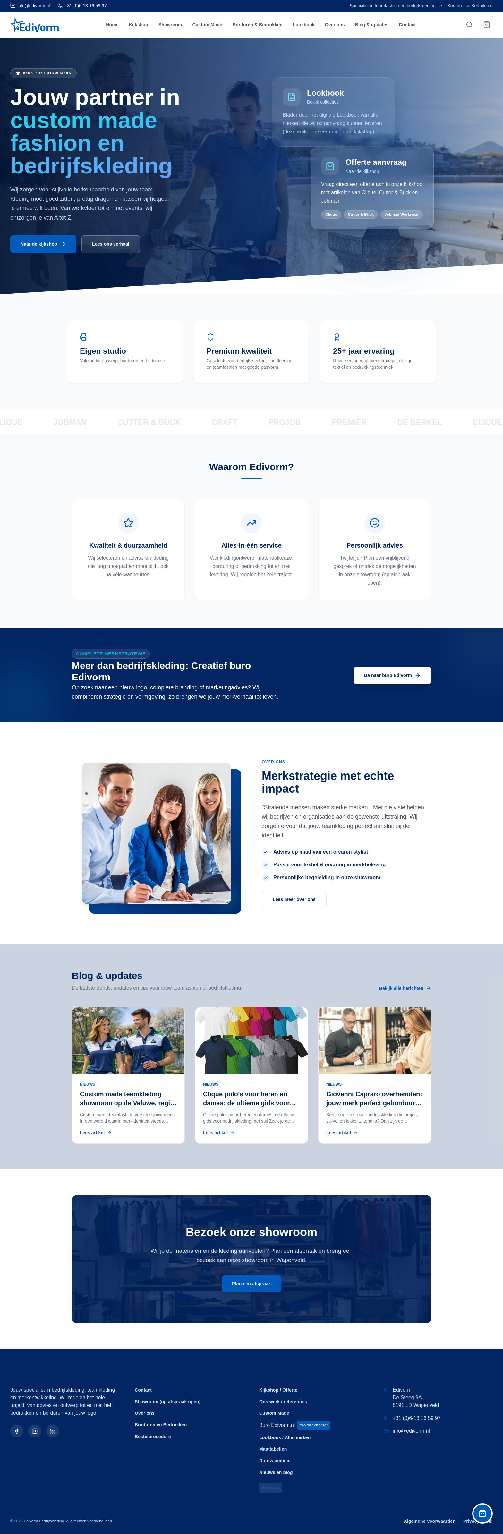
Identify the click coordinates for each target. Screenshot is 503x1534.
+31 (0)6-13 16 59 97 (417, 1418)
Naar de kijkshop (43, 244)
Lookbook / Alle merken (285, 1437)
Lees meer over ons (294, 899)
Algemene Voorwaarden (430, 1521)
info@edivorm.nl (411, 1431)
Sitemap (270, 1487)
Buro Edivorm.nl (295, 1425)
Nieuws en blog (276, 1472)
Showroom (170, 24)
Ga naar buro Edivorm (392, 675)
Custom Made (207, 24)
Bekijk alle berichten (405, 988)
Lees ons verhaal (110, 244)
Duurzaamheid (275, 1460)
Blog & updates (372, 24)
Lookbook (304, 24)
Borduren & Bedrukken (258, 24)
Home (112, 24)
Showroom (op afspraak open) (167, 1401)
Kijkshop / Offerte (278, 1390)
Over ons (335, 24)
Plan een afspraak (251, 1283)
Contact (407, 24)
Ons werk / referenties (283, 1401)
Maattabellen (273, 1449)
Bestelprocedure (153, 1436)
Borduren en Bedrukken (161, 1424)
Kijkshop (138, 24)
